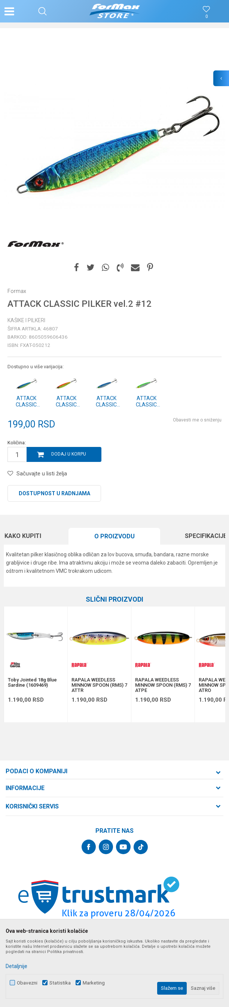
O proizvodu (114, 536)
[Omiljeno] (206, 16)
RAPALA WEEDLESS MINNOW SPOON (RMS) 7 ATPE (163, 685)
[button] (42, 11)
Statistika (60, 983)
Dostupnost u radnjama (54, 493)
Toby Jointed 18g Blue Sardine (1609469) (32, 682)
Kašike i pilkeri (26, 320)
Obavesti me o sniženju (197, 420)
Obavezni (27, 983)
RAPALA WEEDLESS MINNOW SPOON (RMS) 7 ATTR (99, 685)
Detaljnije (16, 966)
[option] (114, 146)
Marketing (94, 983)
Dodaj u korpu (68, 454)
